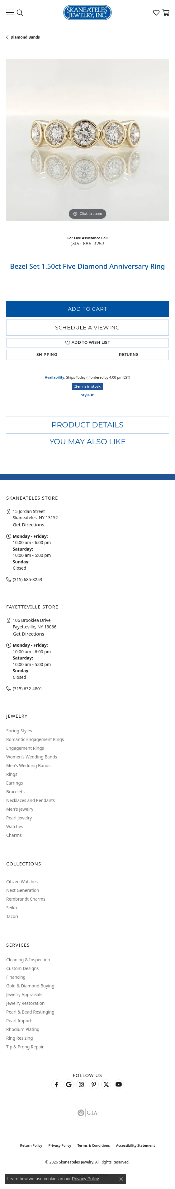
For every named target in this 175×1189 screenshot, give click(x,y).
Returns (129, 355)
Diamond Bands (25, 37)
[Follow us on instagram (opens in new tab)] (81, 1084)
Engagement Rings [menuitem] (25, 748)
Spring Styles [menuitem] (19, 731)
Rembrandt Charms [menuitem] (25, 899)
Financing (16, 977)
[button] (20, 12)
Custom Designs (22, 968)
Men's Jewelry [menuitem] (19, 809)
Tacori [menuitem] (12, 916)
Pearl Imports (20, 1020)
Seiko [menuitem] (11, 908)
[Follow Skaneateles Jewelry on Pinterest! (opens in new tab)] (94, 1084)
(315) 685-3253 (87, 243)
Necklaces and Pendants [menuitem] (30, 800)
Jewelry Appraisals (24, 994)
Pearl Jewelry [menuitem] (19, 818)
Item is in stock (87, 386)
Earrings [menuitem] (14, 783)
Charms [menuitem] (14, 835)
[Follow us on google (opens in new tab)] (69, 1084)
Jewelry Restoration (25, 1003)
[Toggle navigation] (10, 12)
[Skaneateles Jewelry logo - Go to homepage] (88, 12)
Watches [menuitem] (14, 826)
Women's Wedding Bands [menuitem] (31, 757)
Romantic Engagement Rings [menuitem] (35, 739)
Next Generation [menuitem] (22, 890)
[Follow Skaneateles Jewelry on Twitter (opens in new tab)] (106, 1084)
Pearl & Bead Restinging (30, 1012)
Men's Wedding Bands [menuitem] (28, 765)
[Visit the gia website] (87, 1113)
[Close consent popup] (121, 1179)
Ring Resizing (19, 1038)
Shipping (46, 355)
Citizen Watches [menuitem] (22, 881)
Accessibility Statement (135, 1145)
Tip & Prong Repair (25, 1047)
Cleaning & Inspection (28, 960)
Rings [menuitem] (11, 774)
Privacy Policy (60, 1145)
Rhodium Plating (23, 1029)
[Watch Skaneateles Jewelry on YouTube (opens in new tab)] (119, 1084)
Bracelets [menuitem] (15, 792)
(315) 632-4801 (27, 689)
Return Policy (31, 1145)
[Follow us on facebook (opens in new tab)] (56, 1084)
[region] (87, 140)
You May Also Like (88, 441)
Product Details (87, 424)
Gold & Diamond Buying (30, 986)
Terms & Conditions (93, 1145)
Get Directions (28, 524)
